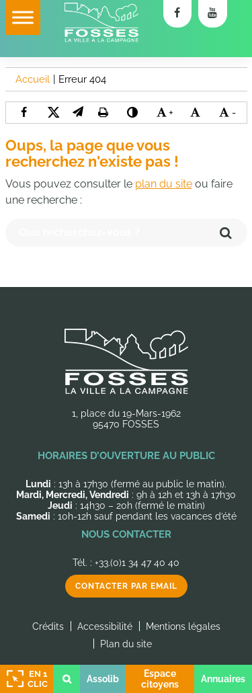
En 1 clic (25, 679)
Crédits (48, 626)
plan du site (163, 183)
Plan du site (126, 644)
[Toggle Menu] (23, 17)
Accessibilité (104, 626)
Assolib (103, 679)
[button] (78, 112)
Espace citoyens (160, 679)
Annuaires (223, 679)
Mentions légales (183, 626)
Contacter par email (126, 586)
